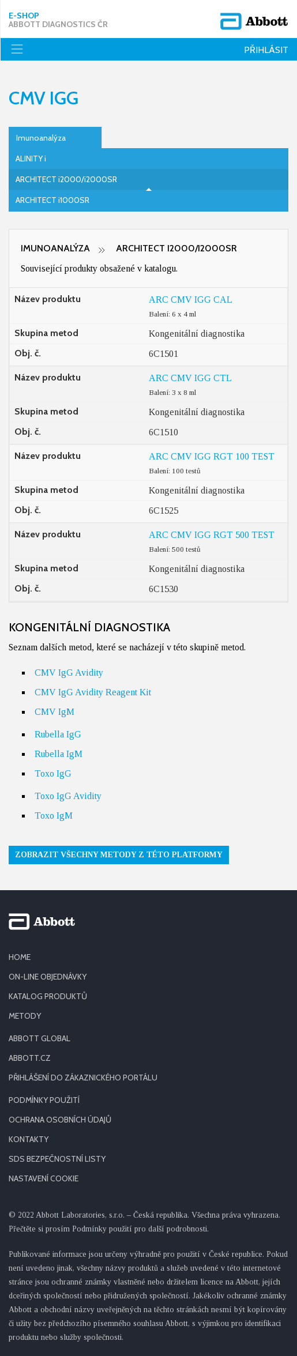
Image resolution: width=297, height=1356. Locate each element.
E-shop (58, 20)
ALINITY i (31, 158)
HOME (20, 957)
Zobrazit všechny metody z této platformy (119, 854)
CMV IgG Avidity (69, 672)
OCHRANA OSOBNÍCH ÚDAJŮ (60, 1119)
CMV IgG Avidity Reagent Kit (93, 692)
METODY (25, 1016)
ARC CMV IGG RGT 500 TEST (212, 535)
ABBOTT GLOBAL (39, 1038)
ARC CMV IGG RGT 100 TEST (212, 456)
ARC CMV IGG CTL (190, 378)
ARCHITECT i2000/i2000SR (66, 179)
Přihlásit (266, 49)
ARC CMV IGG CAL (190, 299)
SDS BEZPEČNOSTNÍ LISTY (57, 1159)
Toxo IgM (54, 815)
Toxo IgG (53, 773)
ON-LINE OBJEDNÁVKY (48, 976)
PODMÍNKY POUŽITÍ (44, 1100)
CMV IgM (54, 712)
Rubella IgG (58, 734)
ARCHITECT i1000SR (52, 200)
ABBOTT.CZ (30, 1058)
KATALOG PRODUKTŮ (48, 996)
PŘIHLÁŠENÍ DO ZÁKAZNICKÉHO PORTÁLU (83, 1077)
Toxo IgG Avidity (68, 796)
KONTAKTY (28, 1139)
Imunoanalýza (41, 138)
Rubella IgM (58, 754)
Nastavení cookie (43, 1178)
